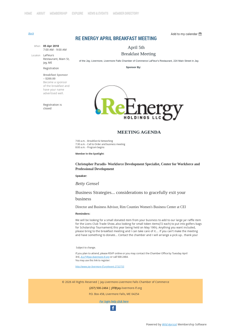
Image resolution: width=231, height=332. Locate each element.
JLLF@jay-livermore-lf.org (94, 256)
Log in (33, 6)
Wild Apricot (169, 324)
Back (31, 33)
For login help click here (113, 301)
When (37, 46)
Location (35, 55)
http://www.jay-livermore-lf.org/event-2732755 (99, 266)
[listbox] (187, 34)
